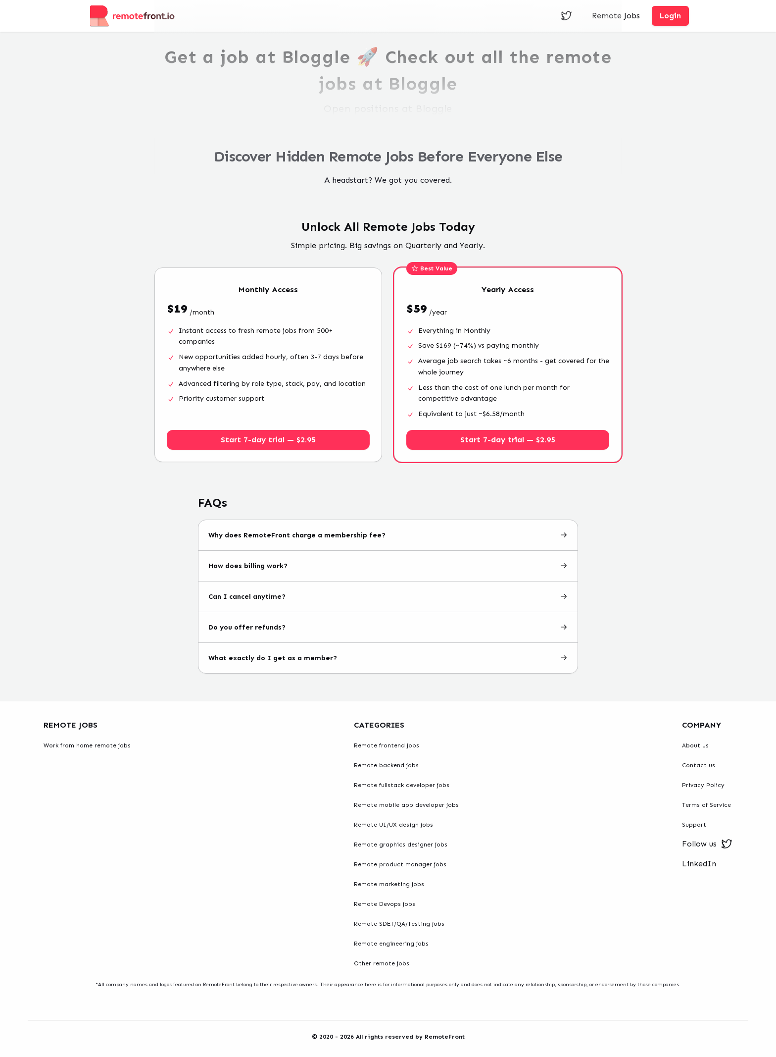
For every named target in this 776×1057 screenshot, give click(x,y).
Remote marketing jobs (389, 884)
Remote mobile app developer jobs (406, 804)
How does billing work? (388, 566)
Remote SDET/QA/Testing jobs (399, 923)
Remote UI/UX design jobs (393, 824)
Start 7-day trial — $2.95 (268, 439)
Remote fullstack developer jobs (401, 785)
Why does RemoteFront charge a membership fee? (388, 535)
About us (695, 745)
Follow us (707, 844)
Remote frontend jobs (386, 745)
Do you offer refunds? (388, 627)
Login (670, 15)
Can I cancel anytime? (388, 596)
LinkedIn (699, 863)
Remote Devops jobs (384, 903)
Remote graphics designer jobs (400, 844)
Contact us (698, 765)
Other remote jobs (381, 963)
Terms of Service (706, 804)
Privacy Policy (703, 785)
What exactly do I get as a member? (388, 658)
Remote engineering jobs (391, 943)
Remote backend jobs (386, 765)
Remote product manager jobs (400, 864)
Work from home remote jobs (87, 745)
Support (694, 824)
